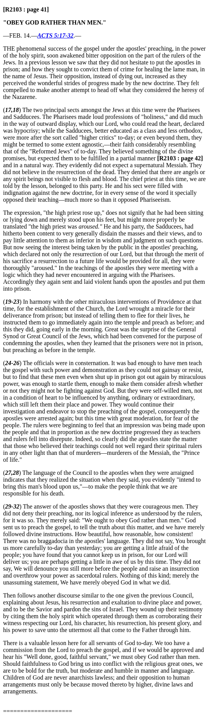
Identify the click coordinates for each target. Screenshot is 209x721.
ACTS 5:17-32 (55, 35)
